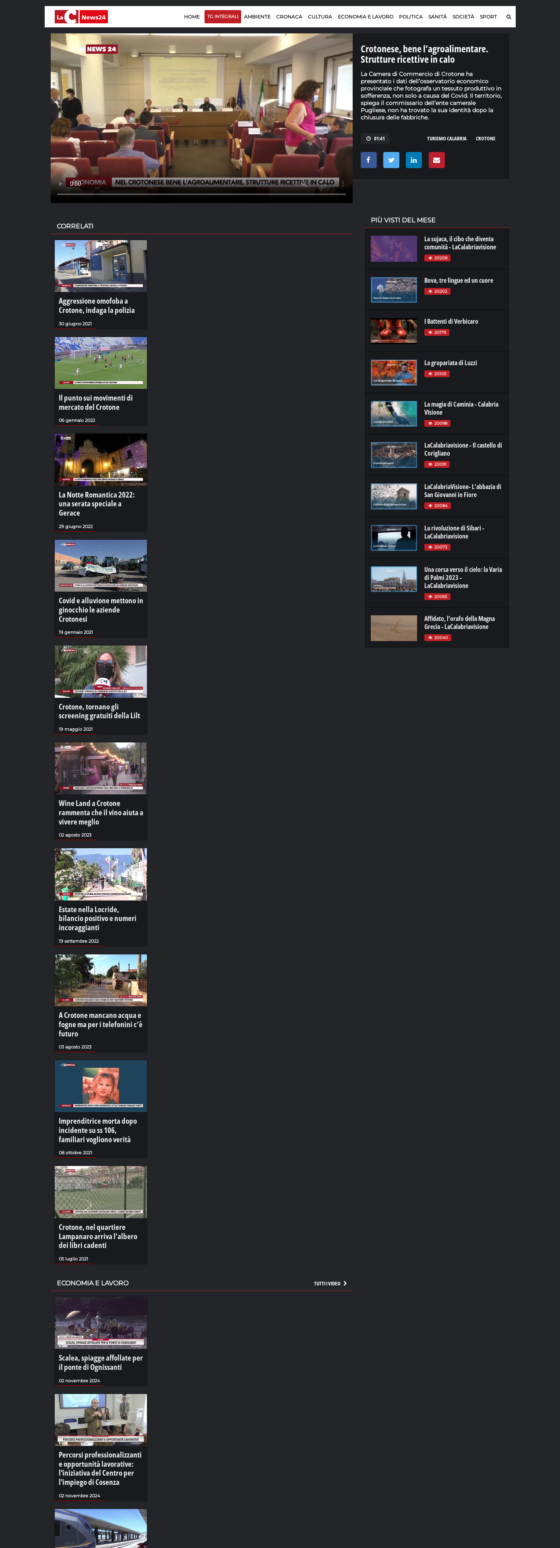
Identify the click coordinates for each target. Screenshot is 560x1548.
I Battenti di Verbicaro (451, 321)
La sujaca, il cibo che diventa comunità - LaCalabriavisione (460, 242)
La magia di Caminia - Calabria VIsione (461, 408)
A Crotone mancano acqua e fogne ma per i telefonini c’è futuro (100, 953)
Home (192, 17)
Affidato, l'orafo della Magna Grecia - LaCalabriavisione (459, 622)
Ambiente (257, 17)
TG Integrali (222, 16)
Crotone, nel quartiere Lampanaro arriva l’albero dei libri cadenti (101, 1146)
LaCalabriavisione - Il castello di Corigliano (463, 449)
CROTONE (486, 138)
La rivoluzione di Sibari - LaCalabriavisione (454, 532)
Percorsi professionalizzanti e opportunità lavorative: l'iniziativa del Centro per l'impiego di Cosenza (95, 1364)
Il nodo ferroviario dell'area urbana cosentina (93, 1465)
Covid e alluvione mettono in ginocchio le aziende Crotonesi (96, 582)
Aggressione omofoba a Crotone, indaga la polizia (99, 304)
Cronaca (289, 17)
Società (463, 17)
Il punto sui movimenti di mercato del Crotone (101, 397)
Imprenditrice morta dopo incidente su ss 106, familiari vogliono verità (94, 1049)
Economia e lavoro (365, 17)
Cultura (320, 17)
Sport (488, 17)
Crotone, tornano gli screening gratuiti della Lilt (96, 675)
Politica (411, 17)
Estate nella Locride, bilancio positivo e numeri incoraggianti (97, 860)
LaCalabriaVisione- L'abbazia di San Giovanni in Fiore (462, 490)
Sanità (437, 17)
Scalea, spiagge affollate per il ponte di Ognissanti (95, 1264)
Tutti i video (331, 1186)
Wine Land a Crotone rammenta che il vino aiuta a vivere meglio (98, 767)
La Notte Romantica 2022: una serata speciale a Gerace (96, 489)
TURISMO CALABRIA (447, 138)
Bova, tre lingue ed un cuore (458, 280)
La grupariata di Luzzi (450, 362)
